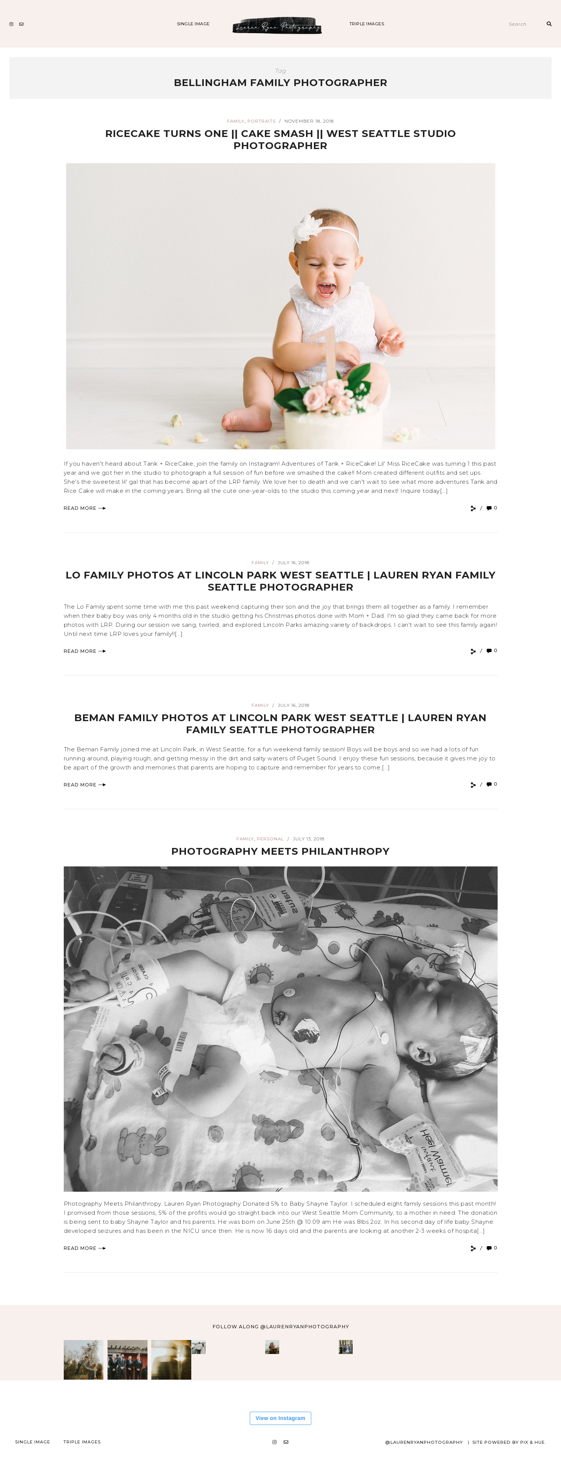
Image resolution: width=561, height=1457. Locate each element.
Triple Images (366, 23)
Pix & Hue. (532, 1442)
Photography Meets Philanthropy (280, 850)
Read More (85, 508)
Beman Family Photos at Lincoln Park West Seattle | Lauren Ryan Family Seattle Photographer (280, 723)
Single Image (193, 23)
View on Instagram (281, 1418)
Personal (270, 839)
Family (235, 121)
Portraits (261, 121)
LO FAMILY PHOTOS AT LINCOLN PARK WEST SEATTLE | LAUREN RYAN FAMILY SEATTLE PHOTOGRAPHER (280, 580)
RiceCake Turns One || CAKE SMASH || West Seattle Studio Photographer (280, 139)
